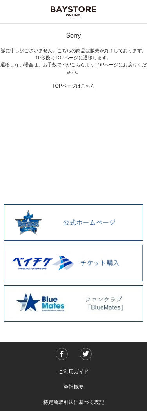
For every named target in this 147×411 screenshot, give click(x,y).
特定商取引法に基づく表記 (73, 402)
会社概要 (74, 387)
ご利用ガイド (73, 371)
